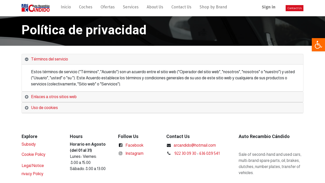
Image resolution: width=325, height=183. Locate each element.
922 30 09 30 (185, 153)
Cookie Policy (33, 154)
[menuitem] (66, 8)
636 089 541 (209, 153)
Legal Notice (33, 165)
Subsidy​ (29, 144)
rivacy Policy (32, 174)
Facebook (134, 145)
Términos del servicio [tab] (49, 59)
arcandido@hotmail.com (195, 145)
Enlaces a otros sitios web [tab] (54, 97)
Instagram (134, 153)
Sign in (268, 7)
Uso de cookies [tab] (44, 107)
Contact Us (294, 8)
